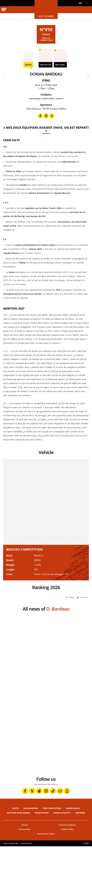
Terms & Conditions (67, 867)
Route (15, 851)
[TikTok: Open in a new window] (53, 834)
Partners (80, 855)
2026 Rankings (30, 851)
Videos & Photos (62, 855)
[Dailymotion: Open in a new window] (39, 834)
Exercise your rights (46, 876)
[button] (81, 3)
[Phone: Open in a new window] (67, 834)
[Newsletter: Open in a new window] (60, 834)
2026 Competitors (52, 851)
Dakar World (73, 851)
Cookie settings (26, 886)
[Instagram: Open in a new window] (46, 834)
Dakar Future (42, 855)
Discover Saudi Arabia (18, 855)
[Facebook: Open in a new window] (25, 834)
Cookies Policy (67, 872)
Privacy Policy (25, 872)
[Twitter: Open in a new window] (32, 834)
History (25, 867)
